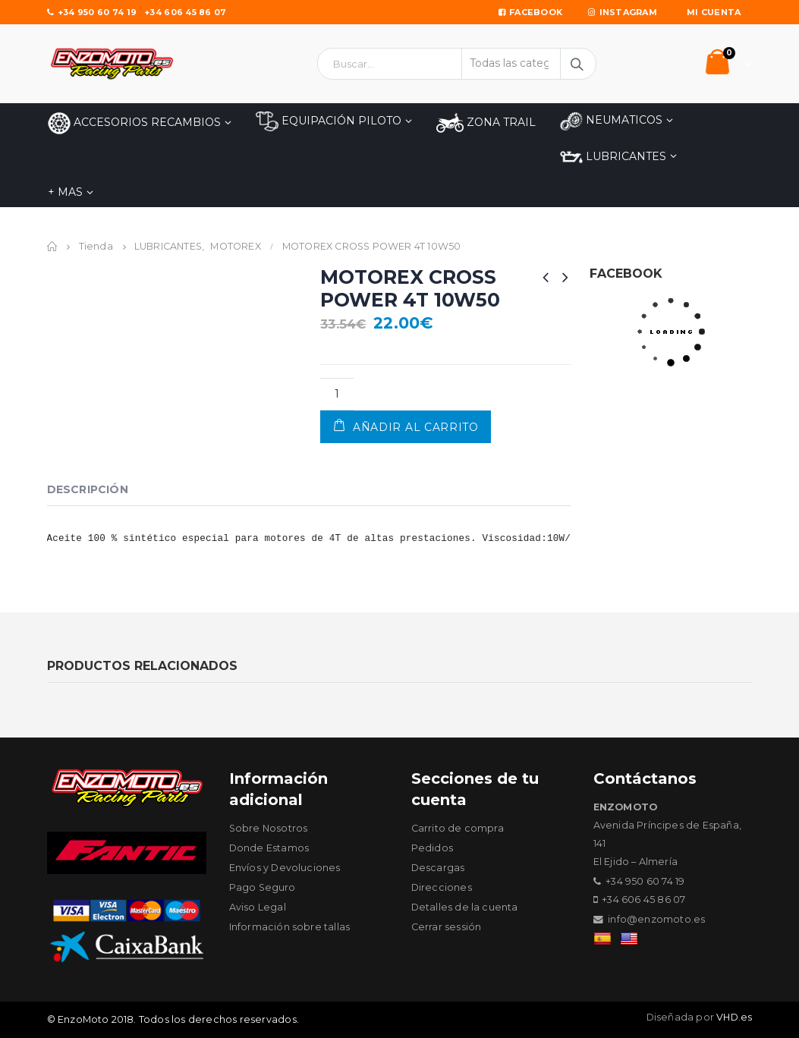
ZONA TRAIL (486, 123)
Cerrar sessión (446, 927)
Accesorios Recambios (134, 123)
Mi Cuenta (714, 12)
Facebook (530, 12)
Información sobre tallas (290, 927)
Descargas (438, 867)
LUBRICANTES (613, 157)
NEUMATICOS (611, 121)
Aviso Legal (257, 907)
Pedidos (432, 848)
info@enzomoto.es (656, 919)
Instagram (622, 12)
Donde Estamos (269, 848)
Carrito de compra (457, 828)
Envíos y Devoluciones (285, 867)
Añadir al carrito (416, 427)
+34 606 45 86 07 (185, 12)
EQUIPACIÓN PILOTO (328, 122)
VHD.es (734, 1017)
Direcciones (441, 887)
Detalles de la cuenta (464, 907)
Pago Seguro (262, 887)
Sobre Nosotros (268, 828)
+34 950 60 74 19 (92, 12)
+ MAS (65, 192)
